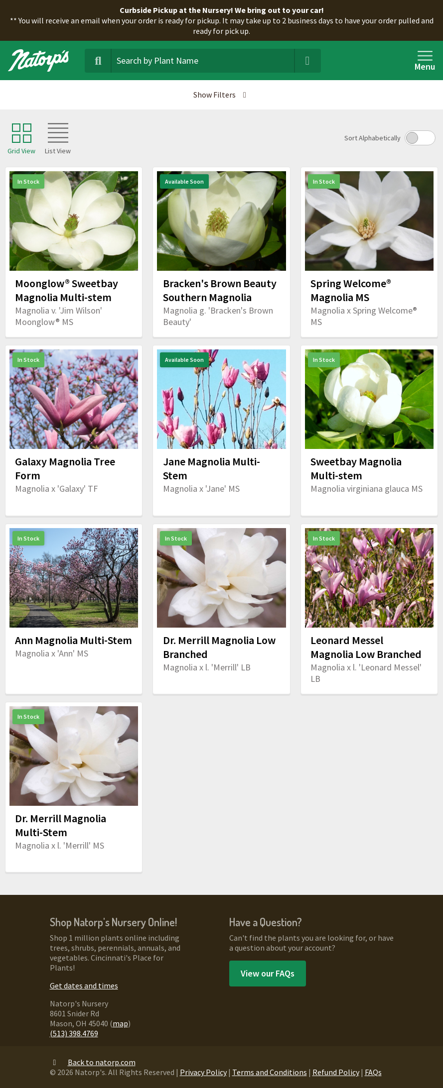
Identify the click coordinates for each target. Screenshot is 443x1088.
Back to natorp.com (93, 1062)
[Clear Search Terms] (307, 61)
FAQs (373, 1072)
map (120, 1023)
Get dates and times (84, 985)
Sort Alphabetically (372, 137)
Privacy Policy (203, 1072)
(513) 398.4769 (74, 1033)
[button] (221, 95)
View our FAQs (268, 973)
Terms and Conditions (269, 1072)
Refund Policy (335, 1072)
